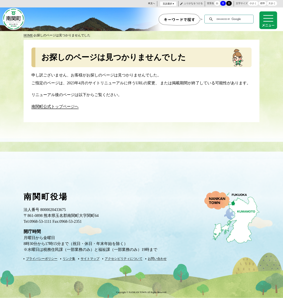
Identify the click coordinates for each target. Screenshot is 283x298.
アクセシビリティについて (123, 258)
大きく (272, 3)
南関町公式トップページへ (55, 106)
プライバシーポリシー (41, 258)
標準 (262, 3)
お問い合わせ (157, 258)
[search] (230, 19)
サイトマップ (90, 258)
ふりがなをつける (193, 3)
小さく (253, 3)
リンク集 (69, 258)
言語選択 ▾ (168, 3)
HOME (28, 35)
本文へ (151, 3)
